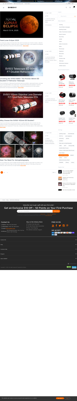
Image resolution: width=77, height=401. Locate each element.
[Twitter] (60, 225)
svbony (72, 162)
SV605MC (61, 162)
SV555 (60, 39)
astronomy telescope (63, 155)
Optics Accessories (63, 43)
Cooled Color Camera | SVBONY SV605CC (72, 118)
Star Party (61, 36)
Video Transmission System (65, 31)
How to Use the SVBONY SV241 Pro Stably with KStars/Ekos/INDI (68, 172)
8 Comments (49, 25)
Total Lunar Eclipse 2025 (9, 40)
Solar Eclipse (61, 152)
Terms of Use (42, 213)
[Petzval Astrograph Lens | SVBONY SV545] (62, 77)
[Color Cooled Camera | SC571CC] (72, 95)
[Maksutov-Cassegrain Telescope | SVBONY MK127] (72, 77)
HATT (65, 145)
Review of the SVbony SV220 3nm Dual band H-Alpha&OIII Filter (69, 184)
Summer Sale (62, 58)
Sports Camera (62, 34)
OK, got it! (60, 398)
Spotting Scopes (62, 29)
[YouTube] (53, 225)
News (60, 46)
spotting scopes (62, 133)
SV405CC (61, 140)
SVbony (67, 162)
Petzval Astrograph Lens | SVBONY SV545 (61, 82)
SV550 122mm (62, 65)
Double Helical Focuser (64, 148)
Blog (7, 199)
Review (60, 56)
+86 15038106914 (7, 3)
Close (67, 398)
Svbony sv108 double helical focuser (66, 150)
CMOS (60, 145)
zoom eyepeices (68, 136)
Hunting (61, 24)
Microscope (61, 48)
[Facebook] (56, 225)
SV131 (65, 157)
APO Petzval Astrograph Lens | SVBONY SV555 (62, 100)
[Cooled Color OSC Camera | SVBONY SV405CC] (62, 113)
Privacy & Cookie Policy (51, 213)
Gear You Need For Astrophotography (14, 160)
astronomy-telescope (14, 199)
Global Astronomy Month (64, 160)
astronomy (61, 138)
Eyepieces (61, 51)
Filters (60, 41)
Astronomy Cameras (63, 63)
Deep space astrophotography (65, 143)
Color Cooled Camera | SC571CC (72, 100)
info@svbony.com (18, 3)
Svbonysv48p (71, 145)
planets (67, 138)
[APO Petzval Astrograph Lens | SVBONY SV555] (62, 95)
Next (54, 172)
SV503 (60, 157)
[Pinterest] (67, 225)
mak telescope (71, 133)
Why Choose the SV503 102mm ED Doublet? (17, 120)
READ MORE (25, 45)
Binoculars (61, 53)
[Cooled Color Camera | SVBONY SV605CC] (72, 113)
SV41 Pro (61, 136)
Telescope (61, 60)
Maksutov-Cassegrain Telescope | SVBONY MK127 (72, 82)
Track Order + (28, 3)
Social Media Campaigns (64, 27)
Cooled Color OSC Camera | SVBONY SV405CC (62, 118)
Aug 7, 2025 (48, 13)
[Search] (67, 16)
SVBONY (72, 155)
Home (3, 199)
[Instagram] (64, 225)
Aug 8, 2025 (48, 132)
